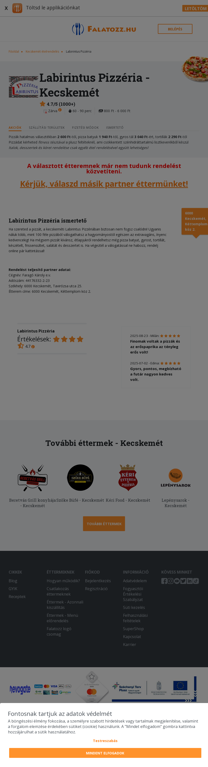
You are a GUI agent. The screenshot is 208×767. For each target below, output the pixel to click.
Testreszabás (105, 740)
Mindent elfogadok (105, 753)
